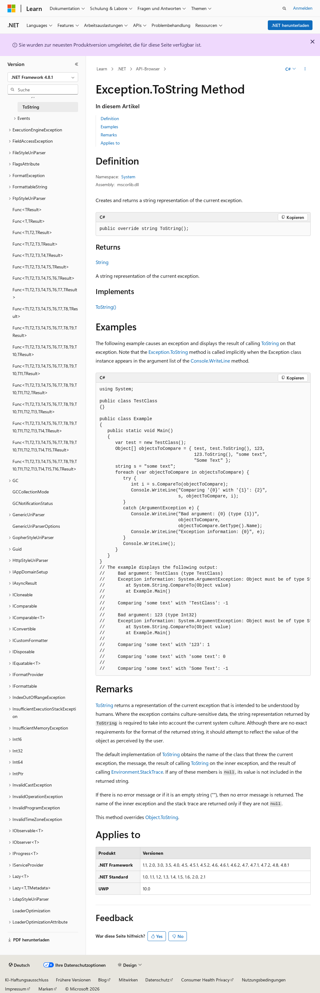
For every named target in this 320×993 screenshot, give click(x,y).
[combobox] (43, 77)
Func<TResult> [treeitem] (27, 209)
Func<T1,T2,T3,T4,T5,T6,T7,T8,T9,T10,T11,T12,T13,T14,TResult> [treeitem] (44, 427)
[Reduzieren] (76, 64)
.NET (122, 69)
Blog (102, 980)
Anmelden (302, 8)
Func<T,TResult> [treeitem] (28, 221)
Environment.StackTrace (137, 771)
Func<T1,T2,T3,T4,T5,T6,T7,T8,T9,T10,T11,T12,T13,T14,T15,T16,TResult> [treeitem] (44, 465)
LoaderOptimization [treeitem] (31, 911)
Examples (109, 127)
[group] (203, 529)
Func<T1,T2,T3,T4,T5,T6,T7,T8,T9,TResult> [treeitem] (44, 332)
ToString (270, 343)
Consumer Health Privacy (205, 980)
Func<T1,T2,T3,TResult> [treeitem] (35, 244)
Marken (45, 989)
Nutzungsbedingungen (264, 980)
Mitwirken (128, 980)
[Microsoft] (12, 8)
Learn (102, 69)
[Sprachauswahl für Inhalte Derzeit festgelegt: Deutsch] (19, 965)
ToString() (106, 306)
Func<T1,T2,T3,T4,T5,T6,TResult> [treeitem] (43, 278)
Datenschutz (157, 980)
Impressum (15, 989)
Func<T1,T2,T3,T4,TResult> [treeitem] (37, 255)
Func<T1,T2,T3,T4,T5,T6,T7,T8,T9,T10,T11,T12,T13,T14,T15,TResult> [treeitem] (44, 446)
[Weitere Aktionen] (304, 69)
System (128, 177)
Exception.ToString (168, 352)
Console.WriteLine (210, 360)
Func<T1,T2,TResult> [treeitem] (32, 232)
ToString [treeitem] (30, 107)
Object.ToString (161, 817)
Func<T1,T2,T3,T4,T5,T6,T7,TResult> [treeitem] (44, 293)
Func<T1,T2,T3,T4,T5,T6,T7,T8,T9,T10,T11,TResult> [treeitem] (44, 370)
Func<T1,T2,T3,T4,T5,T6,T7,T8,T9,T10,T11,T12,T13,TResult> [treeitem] (44, 408)
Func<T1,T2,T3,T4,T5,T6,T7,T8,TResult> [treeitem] (45, 312)
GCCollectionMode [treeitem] (30, 492)
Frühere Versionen (73, 980)
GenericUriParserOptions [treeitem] (36, 526)
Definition (110, 118)
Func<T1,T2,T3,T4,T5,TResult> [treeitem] (40, 267)
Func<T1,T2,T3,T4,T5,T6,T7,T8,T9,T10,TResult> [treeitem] (44, 351)
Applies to (110, 143)
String (102, 262)
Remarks (109, 135)
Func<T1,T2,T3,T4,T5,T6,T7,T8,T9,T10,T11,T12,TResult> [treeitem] (44, 389)
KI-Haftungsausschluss (26, 980)
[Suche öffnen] (284, 8)
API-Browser (148, 69)
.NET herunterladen (290, 25)
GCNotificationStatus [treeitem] (32, 503)
